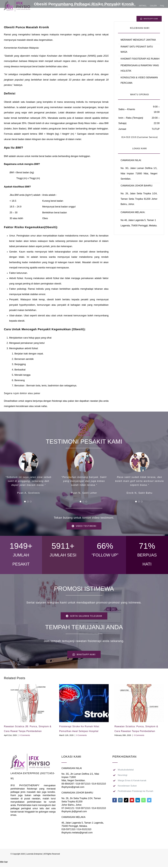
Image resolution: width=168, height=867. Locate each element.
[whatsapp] (143, 800)
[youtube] (132, 800)
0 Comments (25, 735)
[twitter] (149, 800)
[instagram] (120, 800)
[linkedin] (137, 800)
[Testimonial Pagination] (25, 501)
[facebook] (114, 800)
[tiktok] (126, 800)
